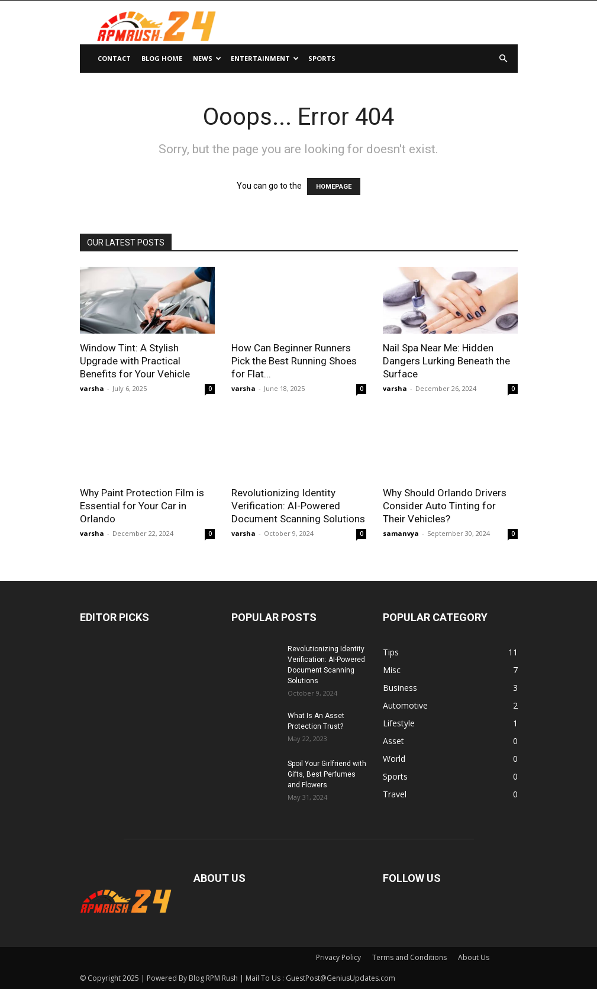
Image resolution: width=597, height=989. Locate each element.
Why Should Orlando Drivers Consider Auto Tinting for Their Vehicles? (444, 506)
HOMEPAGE (333, 186)
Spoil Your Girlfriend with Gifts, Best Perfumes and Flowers (327, 774)
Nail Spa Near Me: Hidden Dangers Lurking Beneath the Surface (446, 361)
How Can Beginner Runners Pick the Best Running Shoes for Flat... (294, 361)
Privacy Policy (338, 957)
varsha (92, 388)
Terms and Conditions (409, 957)
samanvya (401, 533)
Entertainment (265, 58)
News (207, 58)
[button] (503, 58)
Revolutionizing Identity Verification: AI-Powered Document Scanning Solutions (298, 506)
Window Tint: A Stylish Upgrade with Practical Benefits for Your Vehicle (135, 361)
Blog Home (161, 58)
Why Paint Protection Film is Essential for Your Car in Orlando (142, 506)
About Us (473, 957)
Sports (321, 58)
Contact (114, 58)
